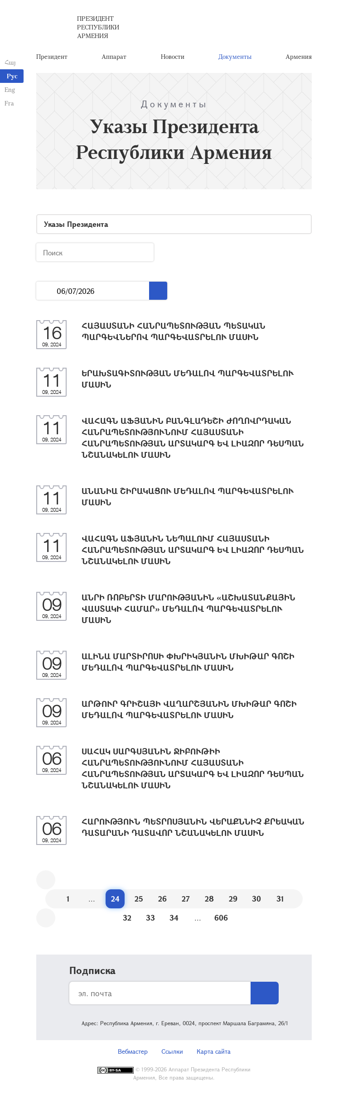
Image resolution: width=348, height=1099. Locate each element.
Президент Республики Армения (98, 27)
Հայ (10, 62)
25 (139, 898)
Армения (298, 56)
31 (280, 898)
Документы (234, 56)
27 (186, 898)
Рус (12, 76)
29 (233, 898)
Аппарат (114, 56)
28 (209, 898)
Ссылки (172, 1051)
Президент (52, 56)
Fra (9, 103)
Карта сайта (214, 1051)
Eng (10, 89)
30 (256, 898)
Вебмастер (133, 1051)
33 (150, 917)
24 (115, 898)
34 (174, 917)
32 (127, 917)
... (46, 291)
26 (162, 898)
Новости (172, 56)
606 (221, 917)
